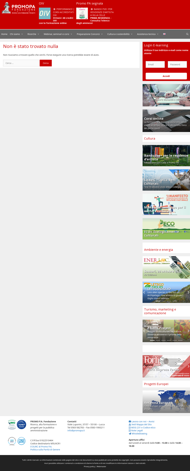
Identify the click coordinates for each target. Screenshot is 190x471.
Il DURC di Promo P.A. (41, 446)
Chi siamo (18, 34)
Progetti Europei (156, 384)
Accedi (166, 76)
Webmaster (101, 466)
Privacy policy (89, 466)
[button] (144, 292)
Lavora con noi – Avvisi (141, 421)
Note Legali (136, 430)
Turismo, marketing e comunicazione (160, 311)
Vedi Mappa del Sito (140, 424)
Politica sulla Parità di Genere (45, 449)
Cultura (149, 138)
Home (4, 34)
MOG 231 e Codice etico (142, 427)
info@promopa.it (76, 430)
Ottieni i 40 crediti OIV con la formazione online (56, 20)
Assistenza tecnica (149, 34)
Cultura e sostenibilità (121, 34)
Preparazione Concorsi (91, 34)
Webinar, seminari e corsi (59, 34)
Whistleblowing (138, 433)
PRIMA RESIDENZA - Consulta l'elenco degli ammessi (93, 20)
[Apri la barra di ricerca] (187, 34)
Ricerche (35, 34)
